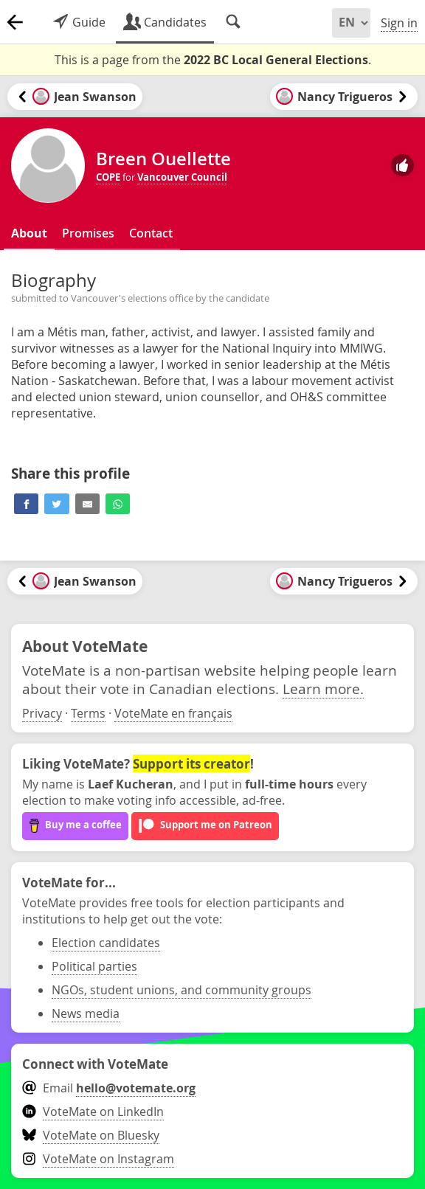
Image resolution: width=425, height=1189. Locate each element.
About (29, 233)
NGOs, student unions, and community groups (181, 990)
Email (109, 1088)
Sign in (399, 23)
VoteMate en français (173, 713)
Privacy (42, 713)
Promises (88, 233)
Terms (88, 713)
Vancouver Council (182, 177)
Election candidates (106, 943)
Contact (151, 233)
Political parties (94, 966)
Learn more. (323, 688)
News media (86, 1013)
